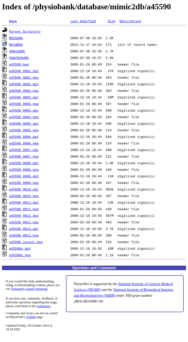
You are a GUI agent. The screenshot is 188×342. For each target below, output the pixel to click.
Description (130, 21)
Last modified (83, 21)
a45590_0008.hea (24, 169)
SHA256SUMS (19, 57)
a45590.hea (19, 64)
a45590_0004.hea (24, 117)
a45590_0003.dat (24, 97)
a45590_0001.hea (24, 77)
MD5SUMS (16, 38)
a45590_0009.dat (24, 176)
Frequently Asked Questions (29, 289)
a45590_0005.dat (24, 123)
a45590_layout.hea (26, 242)
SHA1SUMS (17, 51)
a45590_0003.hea (24, 103)
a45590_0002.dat (24, 84)
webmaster (44, 306)
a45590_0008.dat (24, 163)
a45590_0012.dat (24, 215)
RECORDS (16, 44)
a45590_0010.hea (24, 196)
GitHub (31, 317)
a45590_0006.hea (24, 143)
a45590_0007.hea (24, 156)
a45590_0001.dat (24, 71)
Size (111, 21)
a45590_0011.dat (24, 202)
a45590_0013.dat (24, 228)
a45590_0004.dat (24, 110)
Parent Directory (25, 31)
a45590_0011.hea (24, 209)
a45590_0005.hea (24, 130)
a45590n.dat (20, 248)
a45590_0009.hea (24, 182)
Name (13, 21)
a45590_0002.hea (24, 90)
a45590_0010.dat (24, 189)
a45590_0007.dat (24, 149)
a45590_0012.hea (24, 222)
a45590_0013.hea (24, 235)
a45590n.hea (20, 255)
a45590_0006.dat (24, 136)
